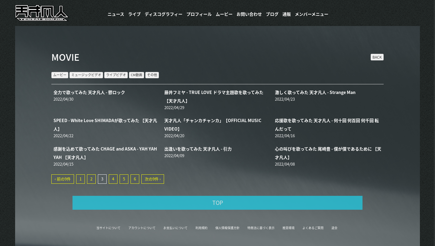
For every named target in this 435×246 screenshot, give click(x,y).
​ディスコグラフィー (163, 14)
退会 (334, 227)
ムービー (224, 14)
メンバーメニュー (311, 14)
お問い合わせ (249, 14)
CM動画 (136, 74)
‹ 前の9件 (63, 179)
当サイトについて (108, 227)
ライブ (134, 14)
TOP (217, 203)
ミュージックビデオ (86, 74)
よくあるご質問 (313, 227)
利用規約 (201, 227)
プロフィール (199, 14)
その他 (152, 74)
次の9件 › (153, 179)
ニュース (116, 14)
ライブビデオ (116, 74)
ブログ (272, 14)
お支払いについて (175, 227)
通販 (286, 14)
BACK (377, 57)
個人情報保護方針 (227, 227)
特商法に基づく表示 (261, 227)
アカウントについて (142, 227)
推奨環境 (288, 227)
